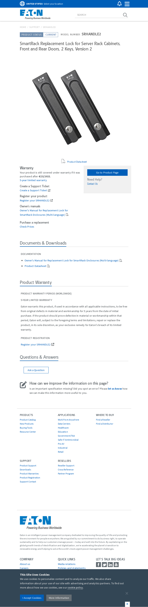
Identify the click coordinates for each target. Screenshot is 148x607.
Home (23, 27)
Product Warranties (29, 473)
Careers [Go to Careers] (24, 568)
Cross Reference (66, 469)
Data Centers (64, 423)
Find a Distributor (104, 423)
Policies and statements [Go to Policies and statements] (72, 568)
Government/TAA (66, 435)
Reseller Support (66, 465)
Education (63, 431)
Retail (61, 451)
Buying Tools (26, 427)
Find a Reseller (103, 419)
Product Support (28, 465)
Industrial (62, 447)
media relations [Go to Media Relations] (67, 564)
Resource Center (28, 431)
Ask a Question (36, 370)
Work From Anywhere (68, 419)
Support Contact (28, 481)
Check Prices (27, 226)
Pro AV (61, 443)
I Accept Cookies (31, 598)
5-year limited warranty (33, 180)
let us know (115, 388)
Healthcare (63, 427)
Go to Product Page (107, 172)
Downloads (25, 469)
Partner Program (66, 473)
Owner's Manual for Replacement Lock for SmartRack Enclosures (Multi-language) (72, 260)
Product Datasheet (77, 161)
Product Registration (30, 477)
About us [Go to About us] (25, 564)
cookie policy (75, 587)
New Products (27, 423)
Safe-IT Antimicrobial (68, 439)
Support (34, 27)
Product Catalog (28, 419)
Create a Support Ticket (33, 190)
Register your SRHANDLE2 (35, 200)
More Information (59, 598)
